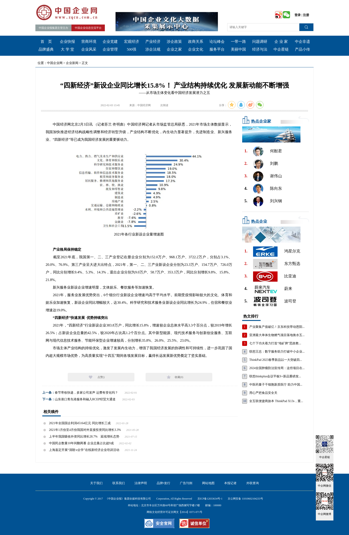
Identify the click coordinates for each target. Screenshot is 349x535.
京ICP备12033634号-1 (210, 498)
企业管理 (110, 49)
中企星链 (281, 49)
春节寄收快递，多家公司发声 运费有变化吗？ (86, 392)
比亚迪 (290, 276)
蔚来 (288, 288)
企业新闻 (72, 63)
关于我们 (96, 483)
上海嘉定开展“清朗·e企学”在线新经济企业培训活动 (84, 450)
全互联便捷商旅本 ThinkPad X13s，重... (276, 401)
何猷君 (276, 151)
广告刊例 (186, 483)
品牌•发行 (163, 483)
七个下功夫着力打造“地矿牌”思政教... (275, 343)
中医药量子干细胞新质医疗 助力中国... (275, 384)
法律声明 (140, 483)
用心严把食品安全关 (263, 393)
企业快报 (67, 41)
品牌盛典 (46, 49)
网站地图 (208, 483)
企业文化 (195, 49)
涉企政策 (174, 41)
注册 (306, 15)
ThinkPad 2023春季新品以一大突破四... (275, 359)
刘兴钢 (276, 201)
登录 (297, 15)
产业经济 (152, 41)
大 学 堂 (67, 49)
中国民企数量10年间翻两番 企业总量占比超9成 (81, 443)
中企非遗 (302, 41)
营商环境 (88, 41)
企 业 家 (281, 41)
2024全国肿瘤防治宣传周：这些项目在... (277, 368)
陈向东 (276, 188)
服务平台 (217, 49)
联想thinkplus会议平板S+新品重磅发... (275, 376)
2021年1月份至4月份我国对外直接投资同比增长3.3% (85, 430)
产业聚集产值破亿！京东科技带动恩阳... (277, 326)
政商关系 (195, 41)
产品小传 (302, 49)
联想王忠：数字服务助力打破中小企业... (277, 351)
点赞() (101, 377)
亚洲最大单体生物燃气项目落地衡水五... (277, 335)
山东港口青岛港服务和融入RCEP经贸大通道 (85, 399)
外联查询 (252, 483)
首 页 (46, 41)
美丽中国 (238, 49)
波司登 (290, 301)
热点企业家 (261, 121)
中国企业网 (55, 63)
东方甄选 (292, 263)
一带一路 (238, 41)
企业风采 (88, 49)
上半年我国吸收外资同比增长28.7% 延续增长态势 (84, 436)
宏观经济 (131, 41)
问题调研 (259, 41)
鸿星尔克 (292, 251)
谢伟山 (276, 176)
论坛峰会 (217, 41)
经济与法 (259, 49)
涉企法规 (152, 49)
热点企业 (259, 221)
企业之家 (174, 49)
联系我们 (118, 483)
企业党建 (110, 41)
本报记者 (230, 483)
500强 (131, 49)
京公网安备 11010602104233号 (245, 498)
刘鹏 (274, 163)
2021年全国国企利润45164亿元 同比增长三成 (80, 423)
